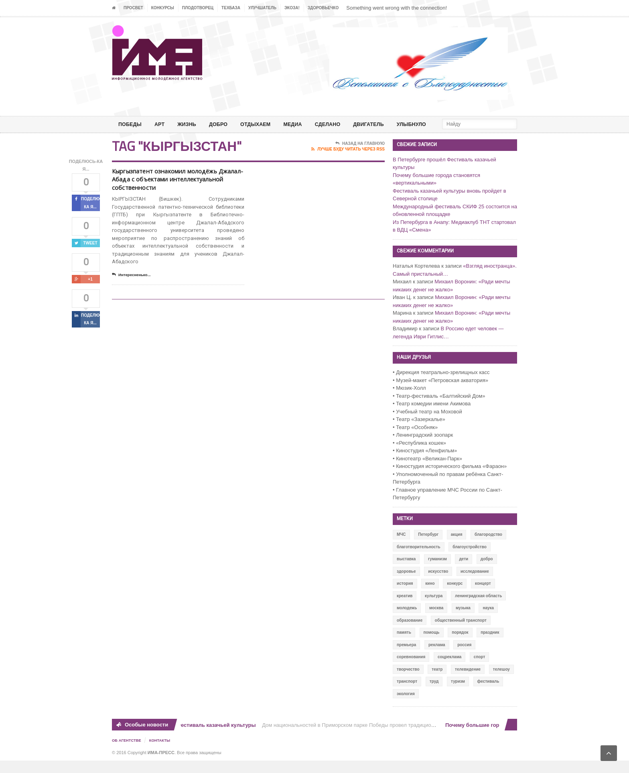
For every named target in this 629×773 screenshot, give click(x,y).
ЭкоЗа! (292, 8)
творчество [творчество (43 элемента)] (408, 682)
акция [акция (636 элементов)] (457, 547)
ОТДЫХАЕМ (264, 124)
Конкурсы (162, 8)
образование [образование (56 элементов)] (409, 633)
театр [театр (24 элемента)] (437, 682)
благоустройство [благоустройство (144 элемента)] (469, 559)
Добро (225, 124)
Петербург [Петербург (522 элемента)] (428, 547)
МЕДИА (304, 124)
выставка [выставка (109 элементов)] (406, 572)
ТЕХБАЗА (230, 8)
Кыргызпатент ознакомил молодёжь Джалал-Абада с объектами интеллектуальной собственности (172, 198)
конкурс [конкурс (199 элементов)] (455, 596)
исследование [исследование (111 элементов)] (475, 584)
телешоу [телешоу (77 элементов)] (501, 682)
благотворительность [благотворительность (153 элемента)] (418, 559)
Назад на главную (360, 156)
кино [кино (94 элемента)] (429, 596)
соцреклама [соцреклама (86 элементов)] (449, 669)
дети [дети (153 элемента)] (463, 572)
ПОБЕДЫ (131, 124)
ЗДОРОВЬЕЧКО (323, 8)
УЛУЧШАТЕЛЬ (262, 8)
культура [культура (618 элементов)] (433, 608)
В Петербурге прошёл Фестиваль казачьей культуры (190, 738)
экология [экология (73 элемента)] (406, 706)
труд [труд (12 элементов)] (434, 694)
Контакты (162, 753)
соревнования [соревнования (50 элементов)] (411, 669)
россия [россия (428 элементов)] (464, 657)
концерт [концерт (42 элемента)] (483, 596)
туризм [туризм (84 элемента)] (458, 694)
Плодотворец (197, 8)
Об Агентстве (127, 753)
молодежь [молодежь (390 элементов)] (407, 620)
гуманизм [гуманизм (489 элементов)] (437, 572)
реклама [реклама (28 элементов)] (436, 657)
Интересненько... (134, 301)
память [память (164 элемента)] (404, 645)
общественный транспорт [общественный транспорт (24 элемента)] (461, 633)
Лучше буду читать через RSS (348, 162)
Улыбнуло (431, 124)
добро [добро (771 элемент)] (487, 572)
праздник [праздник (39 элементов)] (490, 645)
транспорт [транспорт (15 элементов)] (407, 694)
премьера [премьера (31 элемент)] (406, 657)
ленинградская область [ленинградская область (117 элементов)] (478, 608)
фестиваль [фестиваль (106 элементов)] (488, 694)
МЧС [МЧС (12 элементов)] (401, 547)
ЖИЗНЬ (191, 124)
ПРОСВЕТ (133, 8)
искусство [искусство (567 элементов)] (438, 584)
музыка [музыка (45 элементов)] (463, 620)
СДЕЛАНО (341, 124)
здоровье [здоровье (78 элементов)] (406, 584)
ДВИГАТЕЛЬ (385, 124)
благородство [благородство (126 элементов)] (488, 547)
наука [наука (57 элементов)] (488, 620)
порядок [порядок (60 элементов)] (460, 645)
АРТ (162, 124)
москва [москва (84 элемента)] (436, 620)
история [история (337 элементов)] (405, 596)
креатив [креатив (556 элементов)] (404, 608)
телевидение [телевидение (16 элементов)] (468, 682)
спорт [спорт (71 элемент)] (479, 669)
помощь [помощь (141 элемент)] (432, 645)
